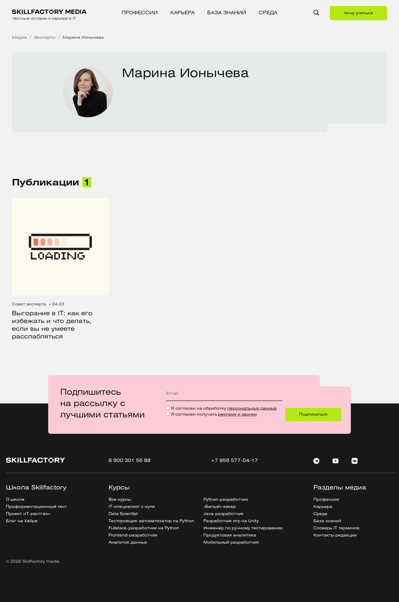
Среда (268, 13)
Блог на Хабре (22, 521)
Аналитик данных (128, 542)
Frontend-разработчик (133, 535)
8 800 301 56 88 (130, 460)
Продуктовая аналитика (229, 535)
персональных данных (252, 408)
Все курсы (120, 499)
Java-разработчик (223, 514)
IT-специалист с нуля (132, 507)
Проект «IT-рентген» (28, 514)
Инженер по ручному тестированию (243, 528)
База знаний (226, 13)
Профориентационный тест (36, 507)
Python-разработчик (225, 499)
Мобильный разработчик (231, 542)
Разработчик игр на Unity (231, 521)
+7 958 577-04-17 (234, 460)
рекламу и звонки (237, 414)
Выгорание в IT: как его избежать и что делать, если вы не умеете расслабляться (52, 325)
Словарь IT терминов (336, 528)
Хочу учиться (358, 13)
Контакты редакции (335, 535)
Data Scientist (123, 514)
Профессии (140, 13)
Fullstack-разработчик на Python (144, 528)
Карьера (182, 13)
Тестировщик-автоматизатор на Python (151, 521)
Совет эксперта (29, 304)
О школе (15, 499)
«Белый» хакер (219, 507)
